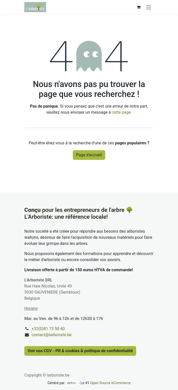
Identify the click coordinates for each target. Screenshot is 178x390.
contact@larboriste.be (52, 334)
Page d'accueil (89, 154)
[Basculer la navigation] (149, 7)
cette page (121, 112)
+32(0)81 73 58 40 (48, 328)
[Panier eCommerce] (138, 7)
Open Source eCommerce (110, 383)
